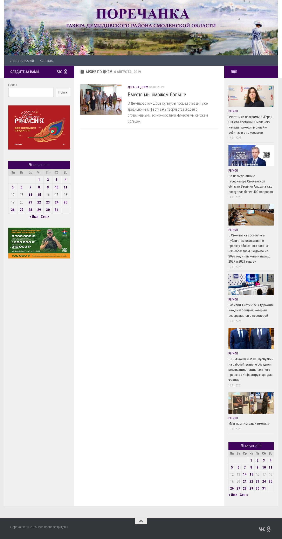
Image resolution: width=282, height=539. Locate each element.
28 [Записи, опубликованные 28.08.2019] (30, 210)
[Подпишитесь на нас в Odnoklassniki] (65, 71)
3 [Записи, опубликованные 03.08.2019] (57, 180)
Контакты (47, 60)
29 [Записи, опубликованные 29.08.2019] (39, 210)
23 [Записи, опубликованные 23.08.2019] (48, 202)
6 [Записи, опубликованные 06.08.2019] (21, 187)
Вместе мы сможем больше (157, 95)
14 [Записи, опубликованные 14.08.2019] (30, 195)
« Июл (33, 216)
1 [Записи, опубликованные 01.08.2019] (39, 180)
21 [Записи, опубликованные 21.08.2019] (30, 202)
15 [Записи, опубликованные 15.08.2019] (39, 195)
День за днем (138, 87)
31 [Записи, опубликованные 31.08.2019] (57, 210)
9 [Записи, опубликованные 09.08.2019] (48, 187)
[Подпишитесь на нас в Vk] (58, 71)
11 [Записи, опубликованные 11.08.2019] (65, 187)
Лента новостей (22, 60)
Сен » (45, 216)
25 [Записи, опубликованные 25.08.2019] (65, 202)
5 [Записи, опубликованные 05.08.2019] (13, 187)
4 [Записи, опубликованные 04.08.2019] (66, 180)
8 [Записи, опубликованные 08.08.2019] (39, 187)
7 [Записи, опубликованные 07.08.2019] (30, 187)
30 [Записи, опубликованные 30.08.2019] (48, 210)
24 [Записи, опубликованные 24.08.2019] (57, 202)
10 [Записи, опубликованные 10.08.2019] (57, 187)
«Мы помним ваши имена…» (249, 423)
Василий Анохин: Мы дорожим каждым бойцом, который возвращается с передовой (250, 310)
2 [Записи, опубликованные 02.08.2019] (48, 180)
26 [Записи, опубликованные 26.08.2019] (13, 210)
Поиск (12, 85)
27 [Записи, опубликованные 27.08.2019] (21, 210)
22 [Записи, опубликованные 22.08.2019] (39, 202)
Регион (233, 111)
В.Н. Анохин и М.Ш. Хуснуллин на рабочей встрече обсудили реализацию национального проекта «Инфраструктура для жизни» (250, 369)
